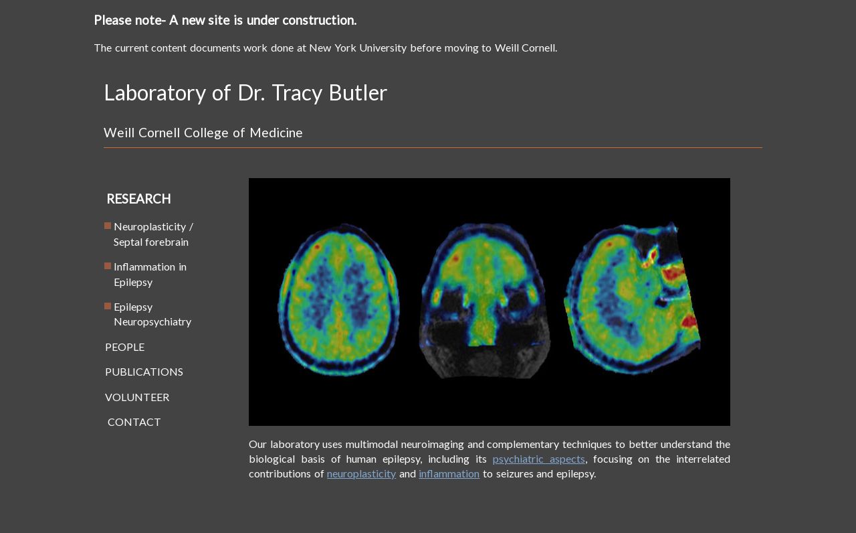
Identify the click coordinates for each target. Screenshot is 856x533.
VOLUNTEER (132, 396)
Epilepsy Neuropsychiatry (143, 313)
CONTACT (128, 421)
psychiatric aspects (539, 458)
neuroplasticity (361, 473)
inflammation (449, 473)
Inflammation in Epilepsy (141, 273)
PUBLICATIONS (139, 371)
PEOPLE (119, 346)
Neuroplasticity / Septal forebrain (144, 233)
